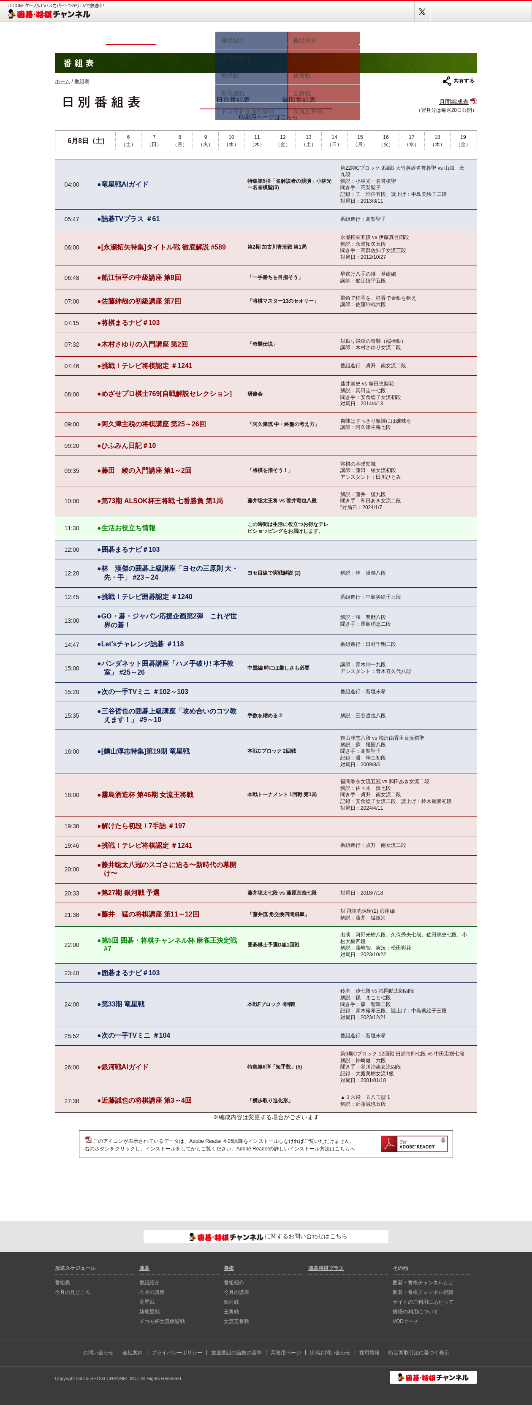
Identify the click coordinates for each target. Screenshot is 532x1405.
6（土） (128, 140)
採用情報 (369, 1353)
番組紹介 (149, 1283)
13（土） (308, 140)
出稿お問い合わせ (330, 1353)
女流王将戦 (236, 1321)
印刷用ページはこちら (268, 117)
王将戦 (231, 1312)
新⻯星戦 (149, 1312)
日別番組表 (233, 99)
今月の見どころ (185, 37)
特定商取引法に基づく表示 (418, 1353)
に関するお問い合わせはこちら (269, 1237)
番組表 (131, 37)
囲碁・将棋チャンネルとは (423, 1283)
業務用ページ (286, 1353)
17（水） (411, 140)
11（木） (257, 140)
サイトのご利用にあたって (423, 1302)
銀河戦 (231, 1302)
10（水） (231, 140)
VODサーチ (406, 1321)
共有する (458, 81)
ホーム (80, 37)
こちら (342, 1149)
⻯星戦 (147, 1302)
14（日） (334, 140)
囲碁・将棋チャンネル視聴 (423, 1292)
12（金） (282, 140)
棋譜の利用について (415, 1312)
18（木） (437, 140)
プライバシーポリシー (177, 1353)
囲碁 (251, 37)
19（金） (463, 140)
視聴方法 (388, 37)
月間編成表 (454, 101)
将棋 (323, 37)
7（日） (154, 140)
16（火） (386, 140)
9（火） (205, 140)
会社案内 (132, 1353)
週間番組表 (299, 99)
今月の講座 (152, 1292)
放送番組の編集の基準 (236, 1353)
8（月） (179, 140)
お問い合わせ (98, 1353)
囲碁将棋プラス (447, 37)
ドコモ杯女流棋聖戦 (162, 1321)
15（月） (360, 140)
